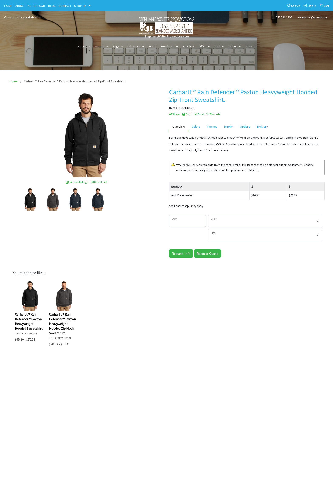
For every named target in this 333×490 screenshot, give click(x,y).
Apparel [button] (82, 46)
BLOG (52, 6)
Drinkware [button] (134, 46)
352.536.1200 (284, 17)
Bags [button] (116, 46)
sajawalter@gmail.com (312, 17)
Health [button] (186, 46)
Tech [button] (217, 46)
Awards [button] (100, 46)
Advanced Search (291, 369)
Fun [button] (150, 46)
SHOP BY (80, 6)
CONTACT (65, 6)
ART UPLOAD (36, 6)
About (125, 369)
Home (42, 369)
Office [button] (202, 46)
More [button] (248, 46)
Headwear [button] (168, 46)
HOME (8, 6)
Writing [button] (232, 46)
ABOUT (20, 6)
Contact (208, 369)
